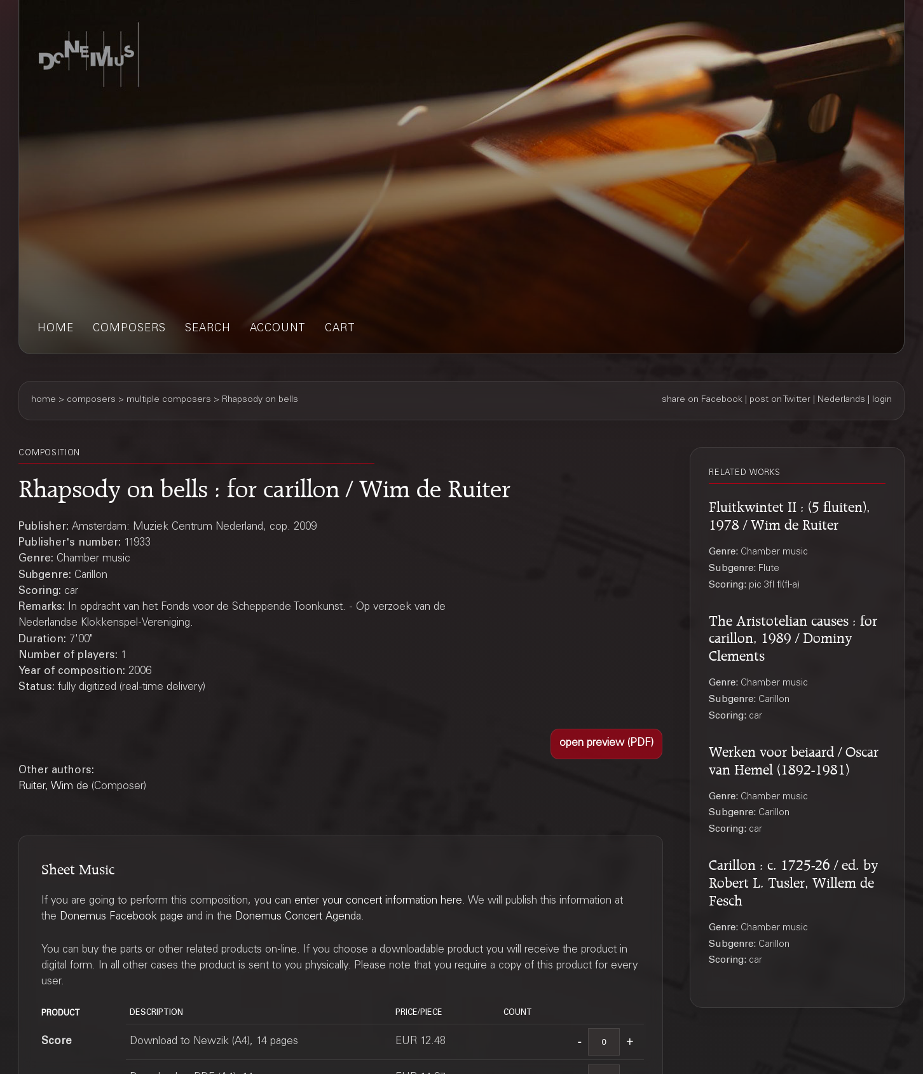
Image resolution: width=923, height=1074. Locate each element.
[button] (606, 744)
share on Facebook (702, 400)
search (208, 329)
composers (129, 329)
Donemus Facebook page (121, 917)
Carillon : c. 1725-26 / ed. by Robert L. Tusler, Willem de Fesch (794, 880)
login (882, 400)
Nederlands (841, 400)
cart (340, 329)
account (278, 329)
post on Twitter (779, 400)
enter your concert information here (378, 901)
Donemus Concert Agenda (298, 917)
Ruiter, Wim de (53, 786)
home (56, 329)
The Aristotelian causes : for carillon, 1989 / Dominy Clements (793, 636)
